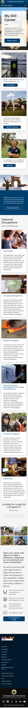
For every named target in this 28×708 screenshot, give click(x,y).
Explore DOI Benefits (13, 208)
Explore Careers (12, 40)
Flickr (20, 701)
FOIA (2, 678)
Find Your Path (10, 85)
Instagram (3, 701)
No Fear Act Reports (6, 683)
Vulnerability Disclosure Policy (7, 668)
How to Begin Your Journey (14, 618)
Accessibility (4, 649)
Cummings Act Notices (7, 676)
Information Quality (6, 659)
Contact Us (4, 651)
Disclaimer (4, 657)
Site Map (3, 664)
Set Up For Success (12, 127)
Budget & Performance (7, 673)
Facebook (8, 701)
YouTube (24, 701)
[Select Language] (7, 639)
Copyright (3, 654)
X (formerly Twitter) (12, 701)
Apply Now (9, 165)
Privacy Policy (5, 662)
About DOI (4, 646)
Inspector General (6, 681)
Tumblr (16, 701)
